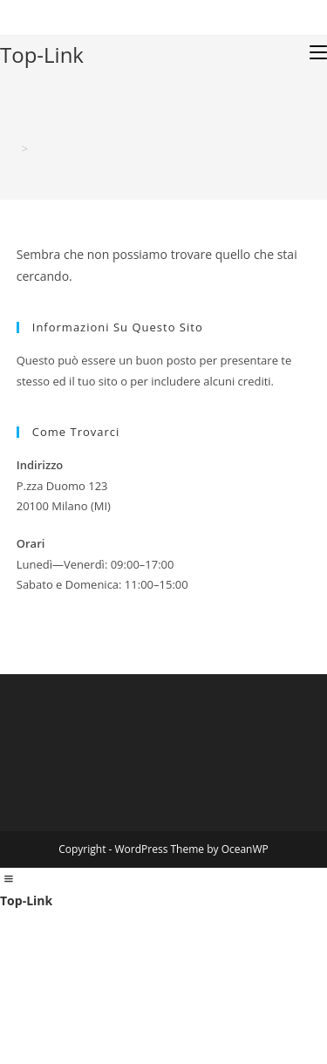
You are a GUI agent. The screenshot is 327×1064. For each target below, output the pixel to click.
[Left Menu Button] (8, 878)
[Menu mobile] (318, 52)
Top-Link (42, 54)
